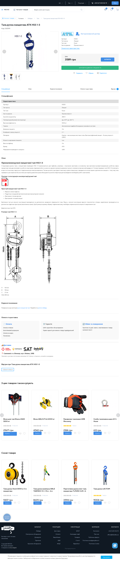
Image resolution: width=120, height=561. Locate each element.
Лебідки (38, 531)
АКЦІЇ (58, 543)
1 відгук (74, 425)
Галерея (77, 537)
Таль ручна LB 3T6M (101, 489)
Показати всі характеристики (70, 48)
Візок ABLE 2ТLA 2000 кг (44, 419)
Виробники (56, 537)
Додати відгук (8, 369)
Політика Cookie (94, 543)
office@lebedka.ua (113, 534)
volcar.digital (12, 547)
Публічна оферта (93, 537)
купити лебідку (42, 308)
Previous (2, 415)
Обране (89, 73)
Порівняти (78, 73)
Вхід (115, 3)
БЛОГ (78, 531)
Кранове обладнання (34, 543)
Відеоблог (76, 543)
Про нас (96, 534)
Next (118, 415)
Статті (78, 540)
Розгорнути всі (70, 548)
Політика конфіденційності (91, 540)
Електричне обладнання (33, 534)
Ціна (66, 56)
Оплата (58, 534)
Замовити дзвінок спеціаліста (90, 68)
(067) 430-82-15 (114, 531)
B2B (59, 540)
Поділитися (103, 73)
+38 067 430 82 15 (100, 3)
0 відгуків (15, 425)
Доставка (7, 345)
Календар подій (75, 534)
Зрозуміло (106, 557)
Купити (7, 433)
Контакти (96, 531)
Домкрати (38, 537)
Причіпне (38, 540)
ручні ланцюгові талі (23, 308)
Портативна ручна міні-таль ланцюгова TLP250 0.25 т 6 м (74, 491)
